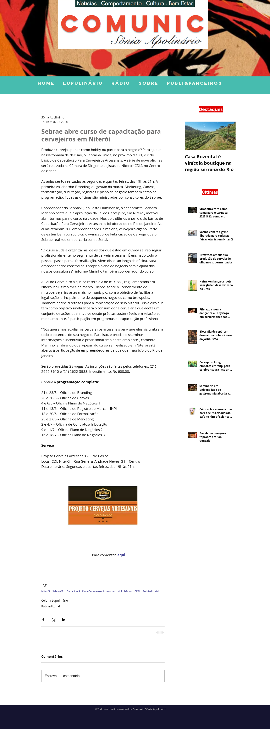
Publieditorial (151, 591)
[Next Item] (229, 136)
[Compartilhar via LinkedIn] (64, 620)
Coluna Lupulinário (54, 600)
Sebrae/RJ (58, 591)
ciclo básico (125, 591)
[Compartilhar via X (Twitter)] (53, 620)
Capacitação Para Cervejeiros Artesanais (91, 591)
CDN (137, 591)
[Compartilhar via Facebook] (43, 620)
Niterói (45, 591)
